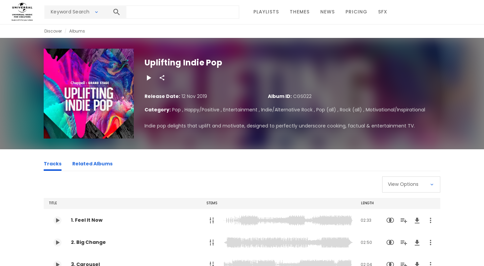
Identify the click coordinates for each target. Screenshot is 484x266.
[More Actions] (431, 220)
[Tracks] (53, 164)
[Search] (116, 12)
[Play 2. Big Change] (57, 242)
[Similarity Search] (390, 220)
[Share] (162, 78)
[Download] (417, 220)
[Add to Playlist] (404, 220)
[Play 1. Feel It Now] (57, 220)
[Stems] (212, 220)
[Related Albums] (92, 164)
